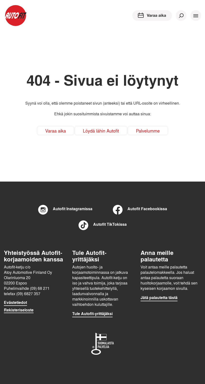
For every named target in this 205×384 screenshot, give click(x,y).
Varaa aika (55, 130)
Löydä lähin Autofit (101, 130)
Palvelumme (148, 130)
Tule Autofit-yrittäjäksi (92, 313)
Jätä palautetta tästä (159, 297)
